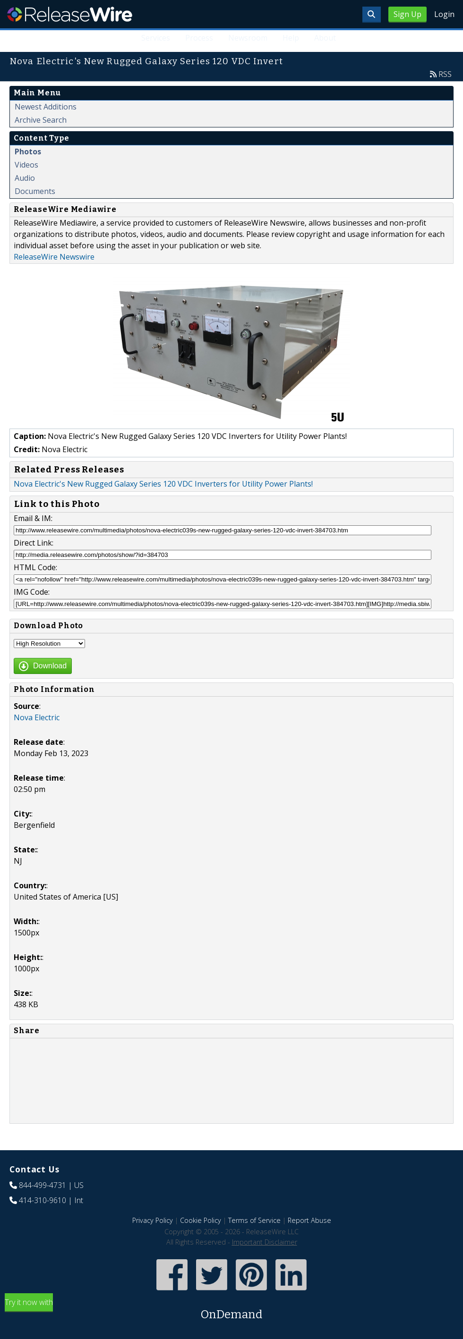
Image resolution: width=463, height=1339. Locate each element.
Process (199, 38)
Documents (35, 191)
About (325, 38)
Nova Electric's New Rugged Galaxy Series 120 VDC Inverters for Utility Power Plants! (163, 484)
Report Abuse (309, 1220)
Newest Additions (46, 106)
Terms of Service (254, 1220)
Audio (25, 178)
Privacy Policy (152, 1220)
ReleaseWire (70, 14)
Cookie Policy (200, 1220)
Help (291, 38)
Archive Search (41, 120)
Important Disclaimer (264, 1242)
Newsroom (247, 38)
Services (155, 38)
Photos (28, 151)
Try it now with (231, 1310)
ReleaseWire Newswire (54, 257)
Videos (26, 165)
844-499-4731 (42, 1185)
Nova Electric (37, 717)
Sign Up (407, 14)
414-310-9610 (42, 1200)
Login (444, 14)
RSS (445, 74)
